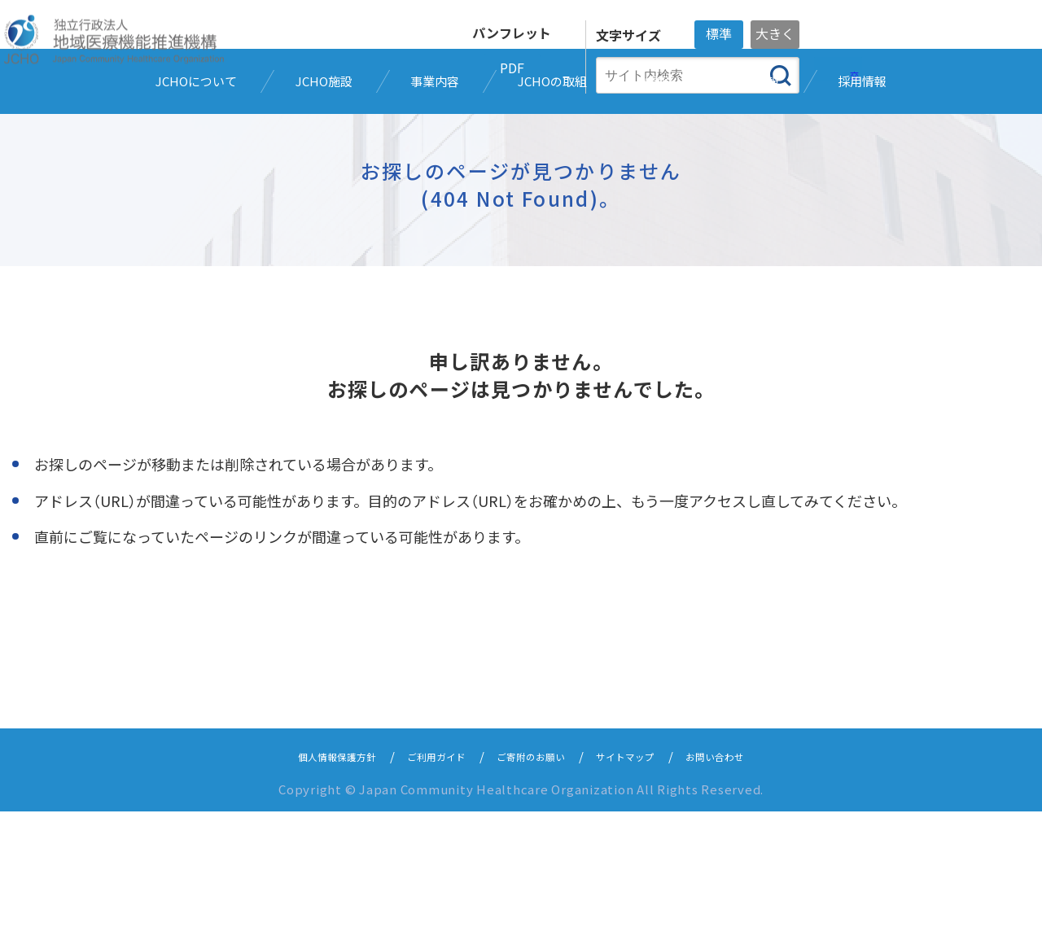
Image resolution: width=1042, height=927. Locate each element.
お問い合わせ (748, 871)
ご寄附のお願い (533, 871)
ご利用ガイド (423, 871)
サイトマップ (644, 871)
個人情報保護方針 (307, 871)
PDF (512, 67)
